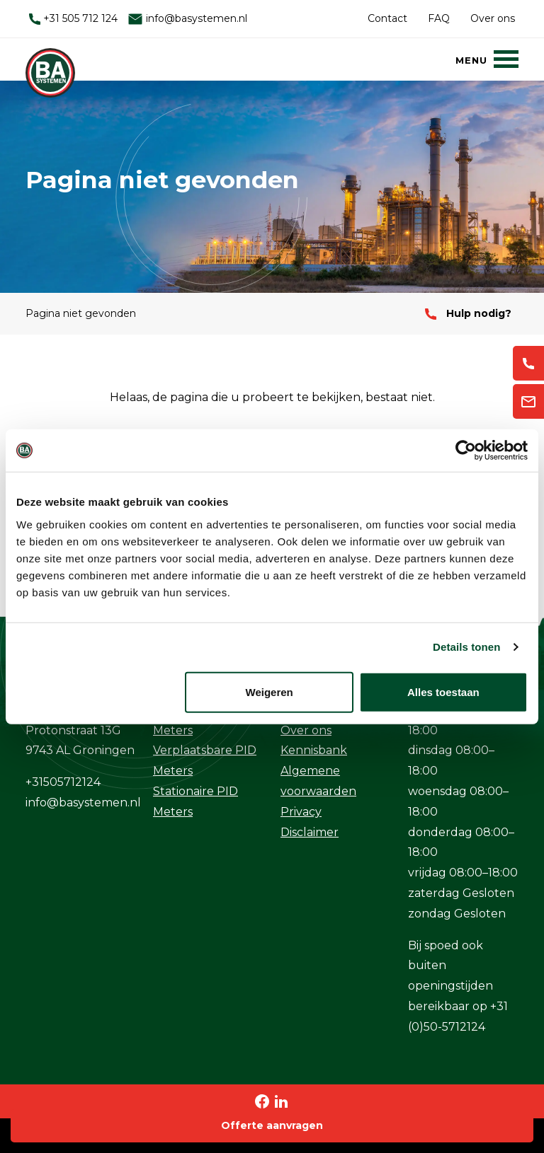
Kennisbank (313, 750)
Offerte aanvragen (272, 1125)
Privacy (301, 811)
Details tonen (466, 647)
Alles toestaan (443, 691)
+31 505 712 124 (73, 18)
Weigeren (269, 691)
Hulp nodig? (468, 313)
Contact (387, 18)
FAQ (439, 18)
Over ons (492, 18)
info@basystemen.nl (187, 18)
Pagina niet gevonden (81, 313)
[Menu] (486, 59)
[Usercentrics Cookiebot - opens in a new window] (466, 450)
